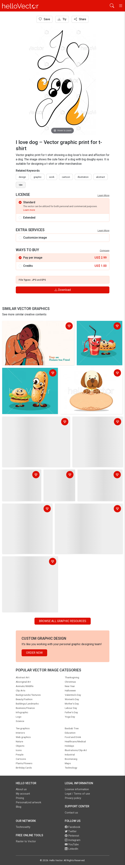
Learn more (29, 210)
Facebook (72, 827)
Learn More (103, 195)
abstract (100, 177)
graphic (38, 177)
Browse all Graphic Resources (62, 621)
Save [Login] (44, 19)
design (22, 177)
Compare (104, 250)
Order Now (34, 652)
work (51, 177)
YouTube (72, 844)
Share (80, 19)
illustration (83, 177)
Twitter (71, 831)
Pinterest (72, 835)
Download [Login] (62, 290)
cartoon (66, 177)
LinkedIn (71, 848)
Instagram (72, 840)
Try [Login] (62, 19)
